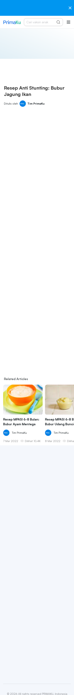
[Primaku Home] (12, 22)
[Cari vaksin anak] (41, 22)
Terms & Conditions (47, 685)
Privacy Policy (23, 685)
